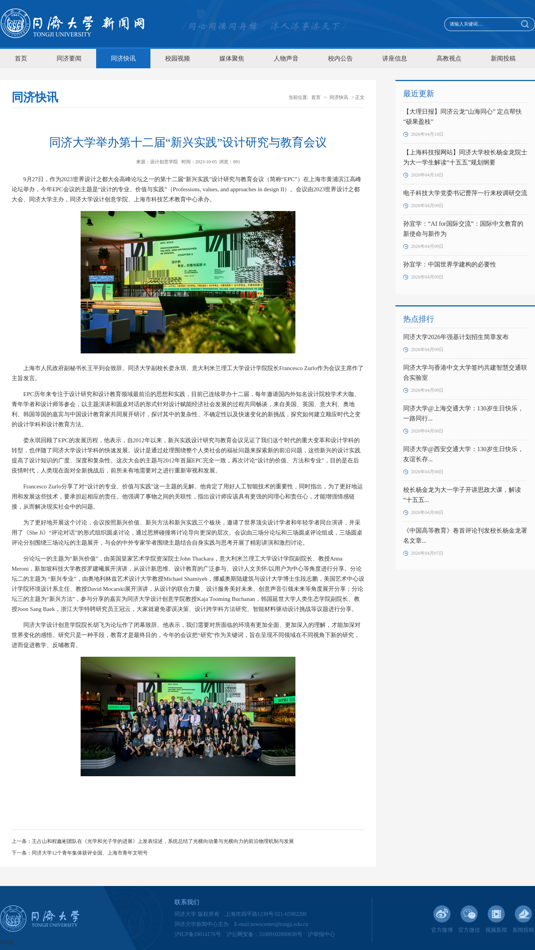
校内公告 (340, 58)
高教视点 (449, 58)
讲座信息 (394, 58)
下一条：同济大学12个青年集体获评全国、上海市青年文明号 (80, 853)
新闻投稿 (503, 58)
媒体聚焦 (231, 58)
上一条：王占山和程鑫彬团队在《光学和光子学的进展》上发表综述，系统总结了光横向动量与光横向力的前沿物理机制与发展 (153, 841)
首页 (21, 58)
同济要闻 (69, 58)
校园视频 (177, 58)
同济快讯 (123, 58)
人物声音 (286, 58)
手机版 (7, 942)
